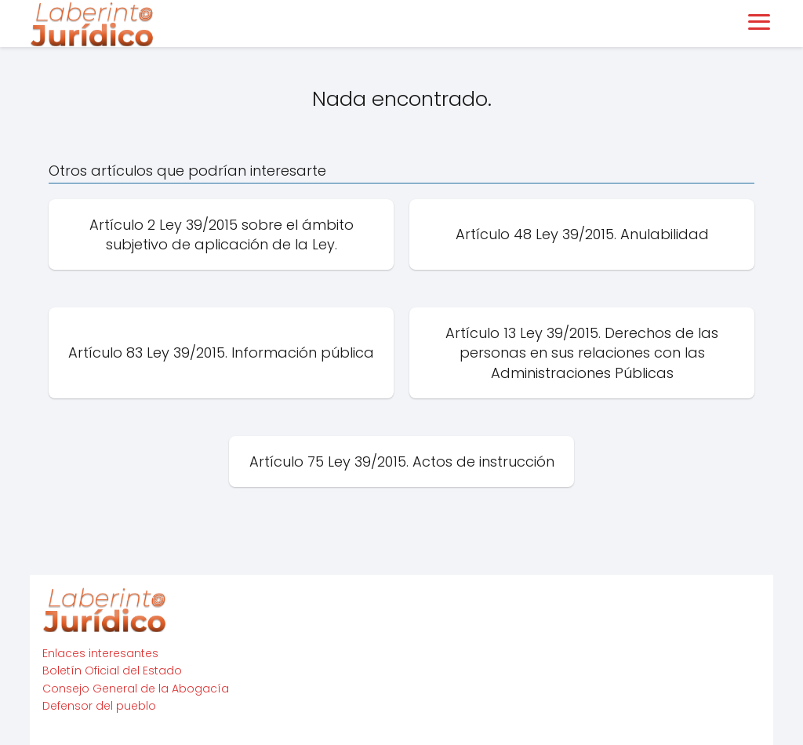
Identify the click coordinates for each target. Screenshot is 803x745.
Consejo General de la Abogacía (135, 688)
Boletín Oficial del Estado (112, 670)
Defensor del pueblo (99, 706)
